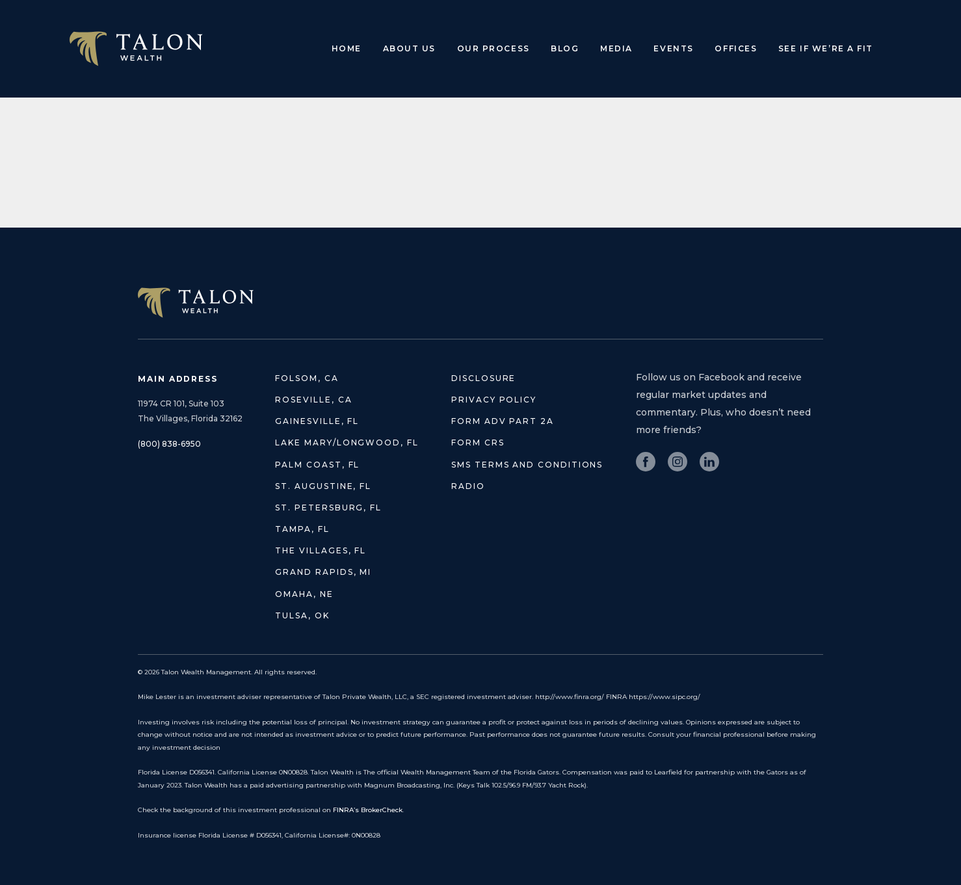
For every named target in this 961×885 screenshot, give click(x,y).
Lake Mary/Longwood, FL (346, 442)
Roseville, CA (313, 399)
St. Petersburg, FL (328, 507)
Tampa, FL (302, 529)
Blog (565, 48)
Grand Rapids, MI (323, 572)
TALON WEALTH (196, 302)
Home (347, 48)
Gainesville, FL (317, 421)
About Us (409, 48)
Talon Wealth (136, 48)
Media (616, 48)
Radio (468, 486)
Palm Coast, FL (317, 464)
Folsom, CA (306, 378)
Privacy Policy (493, 399)
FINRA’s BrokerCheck (367, 810)
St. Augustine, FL (323, 486)
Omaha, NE (304, 594)
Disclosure (483, 378)
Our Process (493, 48)
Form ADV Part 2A (502, 421)
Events (673, 48)
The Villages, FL (320, 550)
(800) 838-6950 (169, 444)
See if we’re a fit (825, 48)
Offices (736, 48)
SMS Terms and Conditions (527, 464)
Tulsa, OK (302, 615)
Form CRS (477, 442)
